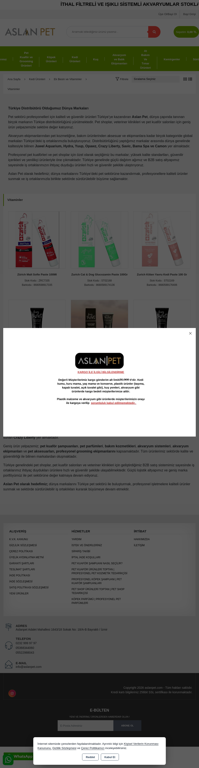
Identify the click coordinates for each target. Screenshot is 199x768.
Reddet (90, 757)
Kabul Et (109, 757)
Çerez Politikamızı (93, 748)
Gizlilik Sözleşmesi (64, 748)
